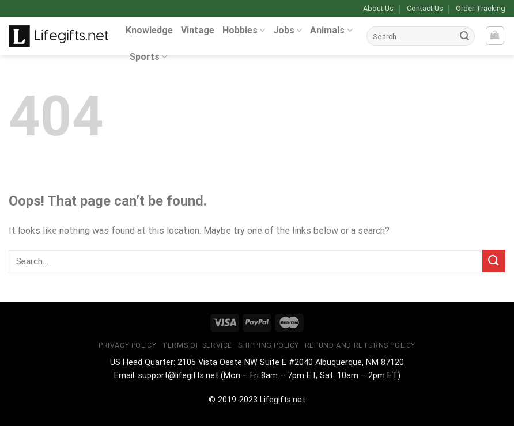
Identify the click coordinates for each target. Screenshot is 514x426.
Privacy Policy (128, 345)
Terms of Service (197, 345)
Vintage (197, 30)
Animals (331, 30)
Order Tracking (480, 8)
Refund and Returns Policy (360, 345)
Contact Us (425, 8)
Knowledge (149, 30)
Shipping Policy (268, 345)
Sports (148, 56)
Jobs (287, 30)
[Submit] (464, 36)
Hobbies (243, 30)
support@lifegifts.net (178, 376)
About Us (378, 8)
